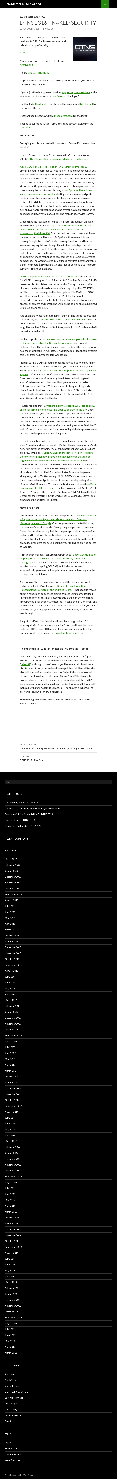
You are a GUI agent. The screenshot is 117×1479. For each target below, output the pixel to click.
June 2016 (10, 1123)
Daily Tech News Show (32, 17)
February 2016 (12, 1147)
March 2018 (11, 1000)
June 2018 (10, 982)
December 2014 (13, 1229)
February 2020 (12, 865)
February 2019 (12, 935)
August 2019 (11, 900)
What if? (25, 664)
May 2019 (10, 917)
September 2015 (13, 1176)
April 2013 (10, 1346)
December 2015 (13, 1158)
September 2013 (13, 1317)
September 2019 (13, 894)
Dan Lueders (42, 103)
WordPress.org (12, 1460)
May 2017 (10, 1059)
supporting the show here (76, 92)
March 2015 (11, 1211)
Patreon (60, 96)
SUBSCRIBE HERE (38, 72)
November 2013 (13, 1305)
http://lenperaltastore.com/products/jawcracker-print (59, 158)
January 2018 (11, 1011)
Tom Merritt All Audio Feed (23, 4)
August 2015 (11, 1182)
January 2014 (11, 1294)
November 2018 (13, 953)
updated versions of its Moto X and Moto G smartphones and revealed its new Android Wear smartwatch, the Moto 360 (55, 229)
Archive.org (26, 64)
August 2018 (11, 970)
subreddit (25, 127)
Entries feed (11, 1448)
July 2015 (10, 1188)
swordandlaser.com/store (69, 632)
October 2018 (12, 959)
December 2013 (13, 1299)
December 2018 (13, 947)
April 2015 (10, 1205)
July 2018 (10, 976)
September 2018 (13, 964)
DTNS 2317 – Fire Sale (58, 758)
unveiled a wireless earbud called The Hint (63, 319)
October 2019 (12, 888)
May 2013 (10, 1341)
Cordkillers (10, 1380)
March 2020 (11, 859)
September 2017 (13, 1035)
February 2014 (12, 1288)
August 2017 (11, 1041)
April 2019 (10, 923)
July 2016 (10, 1117)
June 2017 (10, 1053)
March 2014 (11, 1282)
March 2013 (11, 1352)
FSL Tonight (11, 1403)
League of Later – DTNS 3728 (20, 820)
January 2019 (11, 941)
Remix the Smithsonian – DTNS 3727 (23, 826)
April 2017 (10, 1064)
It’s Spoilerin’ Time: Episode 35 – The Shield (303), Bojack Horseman (58, 746)
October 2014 (12, 1241)
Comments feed (13, 1454)
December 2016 (13, 1088)
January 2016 (11, 1153)
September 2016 (13, 1106)
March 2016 (11, 1141)
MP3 (22, 53)
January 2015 (11, 1223)
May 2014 (10, 1270)
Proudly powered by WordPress (19, 1475)
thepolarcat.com (63, 115)
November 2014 (13, 1235)
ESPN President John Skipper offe (59, 370)
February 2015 (12, 1217)
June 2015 (10, 1194)
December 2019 (13, 876)
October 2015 (12, 1170)
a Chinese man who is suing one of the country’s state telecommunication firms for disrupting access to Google (58, 519)
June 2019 (10, 912)
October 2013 (12, 1311)
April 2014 (10, 1276)
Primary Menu (113, 4)
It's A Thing (11, 1409)
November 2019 (13, 882)
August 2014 (11, 1252)
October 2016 (12, 1100)
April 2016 (10, 1135)
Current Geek (12, 1385)
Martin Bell (86, 103)
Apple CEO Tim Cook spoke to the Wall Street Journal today (53, 166)
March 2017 (11, 1070)
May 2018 (10, 988)
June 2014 (10, 1264)
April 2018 (10, 994)
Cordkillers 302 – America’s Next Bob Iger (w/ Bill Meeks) (33, 808)
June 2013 (10, 1335)
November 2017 (13, 1023)
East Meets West (14, 1397)
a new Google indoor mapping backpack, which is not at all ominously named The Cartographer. (58, 558)
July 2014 (10, 1258)
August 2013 (11, 1323)
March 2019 (11, 929)
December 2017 (13, 1017)
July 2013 (10, 1329)
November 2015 (13, 1164)
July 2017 (10, 1047)
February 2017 (12, 1076)
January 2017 (11, 1082)
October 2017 (12, 1029)
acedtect (50, 29)
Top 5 (8, 1421)
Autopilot (10, 1374)
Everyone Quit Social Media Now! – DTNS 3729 (29, 814)
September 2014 (13, 1247)
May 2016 (10, 1129)
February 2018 (12, 1006)
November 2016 (13, 1094)
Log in (8, 1442)
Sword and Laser (13, 1415)
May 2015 (10, 1200)
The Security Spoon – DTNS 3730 (22, 802)
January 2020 (11, 870)
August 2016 (11, 1111)
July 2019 (10, 906)
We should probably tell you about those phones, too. (49, 276)
